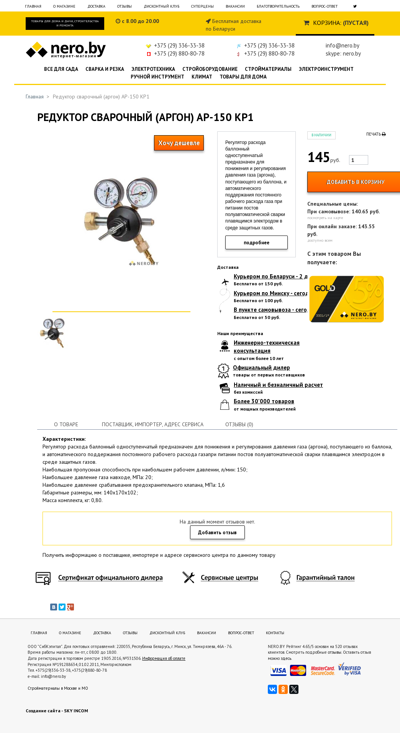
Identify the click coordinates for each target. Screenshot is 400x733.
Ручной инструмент (157, 77)
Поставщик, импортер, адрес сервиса (152, 424)
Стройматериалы (268, 69)
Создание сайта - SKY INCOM (57, 710)
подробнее (256, 242)
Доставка (96, 6)
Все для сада (61, 69)
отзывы (334, 652)
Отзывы (124, 6)
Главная (33, 6)
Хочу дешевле (179, 143)
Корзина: (327, 22)
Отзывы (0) (239, 424)
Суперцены (202, 6)
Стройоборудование (210, 69)
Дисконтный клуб (161, 6)
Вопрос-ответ (324, 6)
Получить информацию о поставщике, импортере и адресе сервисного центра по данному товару (159, 554)
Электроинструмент (326, 69)
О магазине (64, 6)
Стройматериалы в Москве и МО (58, 688)
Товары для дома (243, 77)
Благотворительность (278, 6)
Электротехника (153, 69)
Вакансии (235, 6)
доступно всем (320, 240)
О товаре (66, 424)
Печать (376, 134)
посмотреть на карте (325, 217)
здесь (286, 658)
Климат (202, 77)
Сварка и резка (104, 69)
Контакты (275, 632)
